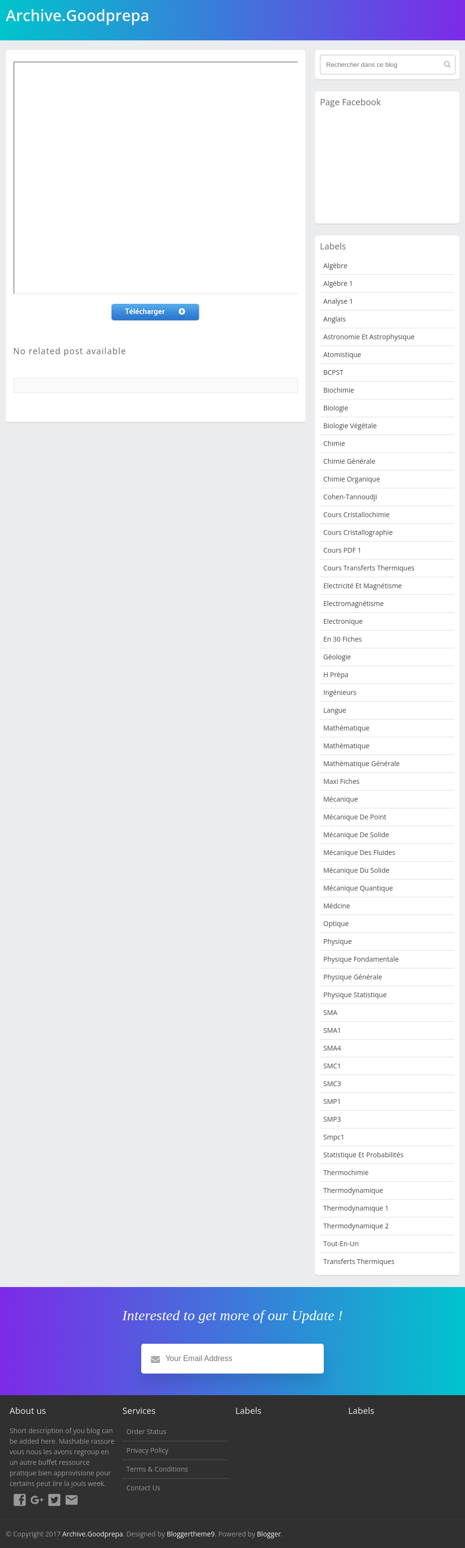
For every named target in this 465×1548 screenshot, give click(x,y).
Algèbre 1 (338, 283)
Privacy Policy (147, 1450)
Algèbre (335, 265)
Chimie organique (351, 478)
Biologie (335, 407)
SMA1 (332, 1030)
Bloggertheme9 (191, 1533)
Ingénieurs (339, 692)
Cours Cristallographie (358, 532)
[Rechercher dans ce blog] (387, 64)
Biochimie (338, 390)
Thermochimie (345, 1172)
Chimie (334, 443)
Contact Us (143, 1487)
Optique (336, 923)
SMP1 (332, 1101)
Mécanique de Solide (356, 834)
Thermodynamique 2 (356, 1225)
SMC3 (332, 1083)
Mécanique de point (354, 816)
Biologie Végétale (350, 425)
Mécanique (340, 799)
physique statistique (355, 994)
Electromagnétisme (353, 603)
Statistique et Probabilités (363, 1154)
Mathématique (346, 727)
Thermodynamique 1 (356, 1208)
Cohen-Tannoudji (350, 496)
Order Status (146, 1431)
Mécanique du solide (356, 870)
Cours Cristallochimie (356, 514)
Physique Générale (352, 976)
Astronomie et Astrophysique (369, 336)
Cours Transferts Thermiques (369, 567)
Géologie (337, 656)
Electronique (343, 621)
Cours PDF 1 (342, 550)
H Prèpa (335, 674)
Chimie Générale (349, 461)
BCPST (333, 372)
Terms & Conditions (157, 1469)
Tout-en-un (341, 1243)
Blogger (269, 1533)
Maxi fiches (341, 781)
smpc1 (333, 1136)
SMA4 (332, 1048)
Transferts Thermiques (358, 1261)
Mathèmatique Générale (361, 763)
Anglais (334, 318)
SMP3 (332, 1119)
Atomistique (342, 354)
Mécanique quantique (358, 887)
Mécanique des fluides (359, 852)
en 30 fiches (342, 639)
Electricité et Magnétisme (362, 585)
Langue (334, 710)
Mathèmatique (346, 745)
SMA (330, 1012)
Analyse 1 (338, 301)
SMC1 (332, 1065)
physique (337, 941)
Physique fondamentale (361, 959)
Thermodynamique (353, 1190)
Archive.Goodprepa (92, 1533)
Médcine (336, 905)
